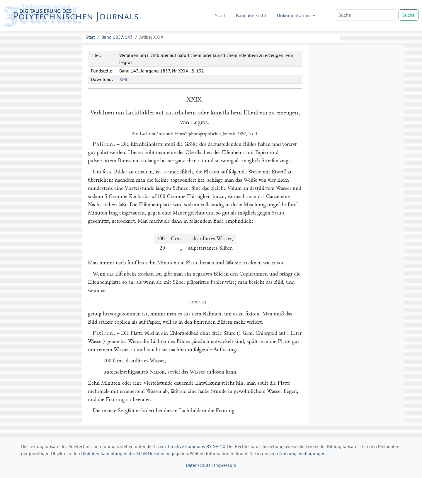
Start (220, 15)
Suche (408, 15)
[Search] (365, 15)
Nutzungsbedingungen (302, 453)
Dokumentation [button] (294, 15)
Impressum (225, 465)
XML (123, 79)
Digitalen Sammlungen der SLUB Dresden (122, 453)
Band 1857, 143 (117, 37)
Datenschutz (198, 465)
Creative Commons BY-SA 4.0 (196, 446)
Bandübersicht (251, 15)
